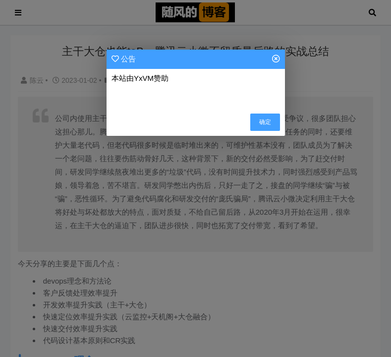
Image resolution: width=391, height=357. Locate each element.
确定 (265, 122)
